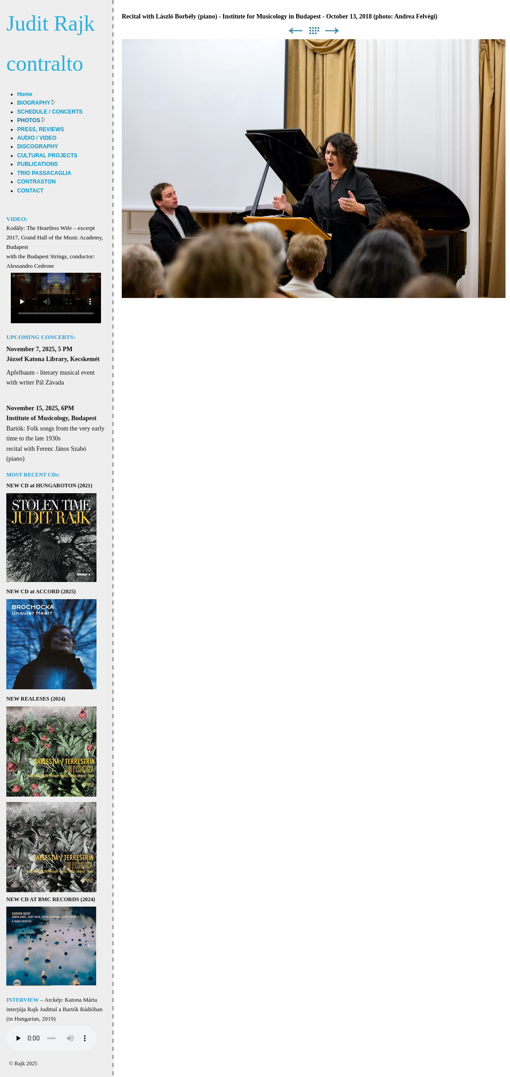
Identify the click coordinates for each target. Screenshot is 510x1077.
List (314, 31)
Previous (295, 31)
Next (332, 31)
